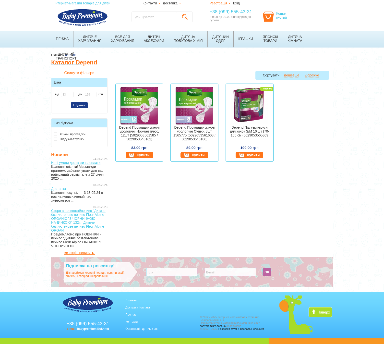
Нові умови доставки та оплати (75, 163)
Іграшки (245, 39)
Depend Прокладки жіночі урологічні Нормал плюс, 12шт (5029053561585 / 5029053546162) (139, 133)
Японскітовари (270, 39)
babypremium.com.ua (213, 325)
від (57, 94)
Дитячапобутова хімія (188, 39)
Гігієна (62, 39)
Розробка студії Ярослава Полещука (241, 328)
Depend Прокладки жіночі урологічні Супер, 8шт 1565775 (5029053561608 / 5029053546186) (194, 133)
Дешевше (291, 75)
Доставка (170, 3)
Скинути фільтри (79, 73)
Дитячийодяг (220, 39)
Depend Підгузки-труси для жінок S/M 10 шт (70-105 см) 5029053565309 (249, 131)
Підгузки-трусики (69, 139)
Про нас (130, 314)
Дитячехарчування (89, 39)
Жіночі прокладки (69, 134)
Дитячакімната (295, 39)
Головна (131, 300)
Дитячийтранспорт (66, 56)
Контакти (150, 3)
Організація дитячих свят (142, 329)
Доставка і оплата (137, 307)
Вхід (236, 3)
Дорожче (312, 75)
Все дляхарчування (122, 39)
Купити (139, 155)
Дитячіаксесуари (154, 39)
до (80, 94)
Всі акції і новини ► (79, 253)
